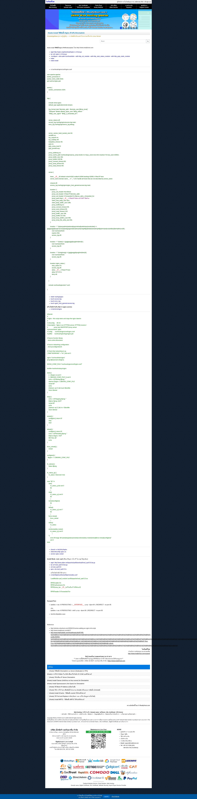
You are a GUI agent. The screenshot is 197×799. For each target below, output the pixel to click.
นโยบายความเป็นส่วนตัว (128, 714)
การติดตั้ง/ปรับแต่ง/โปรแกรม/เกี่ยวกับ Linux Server (85, 36)
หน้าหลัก (64, 714)
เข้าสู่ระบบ (147, 2)
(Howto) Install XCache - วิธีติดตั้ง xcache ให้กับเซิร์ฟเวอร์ (67, 693)
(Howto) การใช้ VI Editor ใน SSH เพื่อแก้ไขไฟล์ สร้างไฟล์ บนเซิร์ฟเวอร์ (69, 674)
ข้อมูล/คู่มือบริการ (99, 714)
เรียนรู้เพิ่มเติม (115, 796)
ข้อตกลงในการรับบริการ (112, 714)
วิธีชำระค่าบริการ (73, 714)
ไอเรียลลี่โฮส (50, 2)
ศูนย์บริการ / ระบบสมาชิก (128, 732)
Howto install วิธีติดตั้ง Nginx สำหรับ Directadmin (66, 33)
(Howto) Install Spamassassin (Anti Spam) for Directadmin (65, 683)
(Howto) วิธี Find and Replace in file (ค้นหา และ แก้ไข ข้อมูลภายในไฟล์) (72, 696)
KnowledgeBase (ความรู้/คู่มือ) (57, 36)
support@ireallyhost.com (132, 743)
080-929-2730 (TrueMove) (130, 747)
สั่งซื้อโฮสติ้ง (86, 712)
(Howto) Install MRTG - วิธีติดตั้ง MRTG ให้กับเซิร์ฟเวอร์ (66, 699)
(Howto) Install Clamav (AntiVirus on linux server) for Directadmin (68, 680)
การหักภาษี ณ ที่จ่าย (126, 741)
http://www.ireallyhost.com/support (139, 653)
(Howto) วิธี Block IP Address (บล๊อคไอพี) (62, 687)
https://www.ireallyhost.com (116, 661)
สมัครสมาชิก (139, 2)
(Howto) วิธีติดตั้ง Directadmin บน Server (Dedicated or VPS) (68, 671)
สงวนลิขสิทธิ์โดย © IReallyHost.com (138, 705)
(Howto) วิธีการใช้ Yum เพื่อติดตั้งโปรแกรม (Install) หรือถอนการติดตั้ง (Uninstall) (74, 690)
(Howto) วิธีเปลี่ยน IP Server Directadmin (62, 677)
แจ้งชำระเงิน (82, 714)
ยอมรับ (106, 796)
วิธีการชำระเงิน (125, 736)
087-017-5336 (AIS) (129, 745)
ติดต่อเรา (90, 714)
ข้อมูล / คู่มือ (124, 734)
